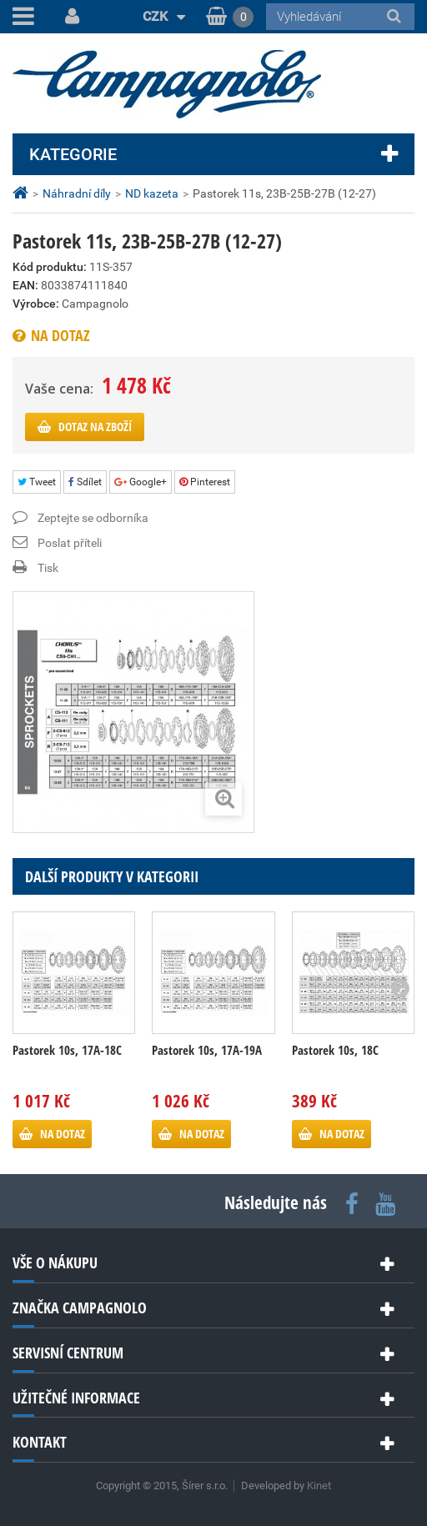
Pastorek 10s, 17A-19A (207, 1049)
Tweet (37, 482)
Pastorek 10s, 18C (335, 1049)
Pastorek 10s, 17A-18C (67, 1049)
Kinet (319, 1485)
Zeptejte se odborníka (93, 518)
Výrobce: (36, 303)
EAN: (25, 285)
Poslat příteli (70, 543)
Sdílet (85, 482)
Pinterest (204, 482)
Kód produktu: (50, 267)
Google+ (140, 482)
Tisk (48, 568)
